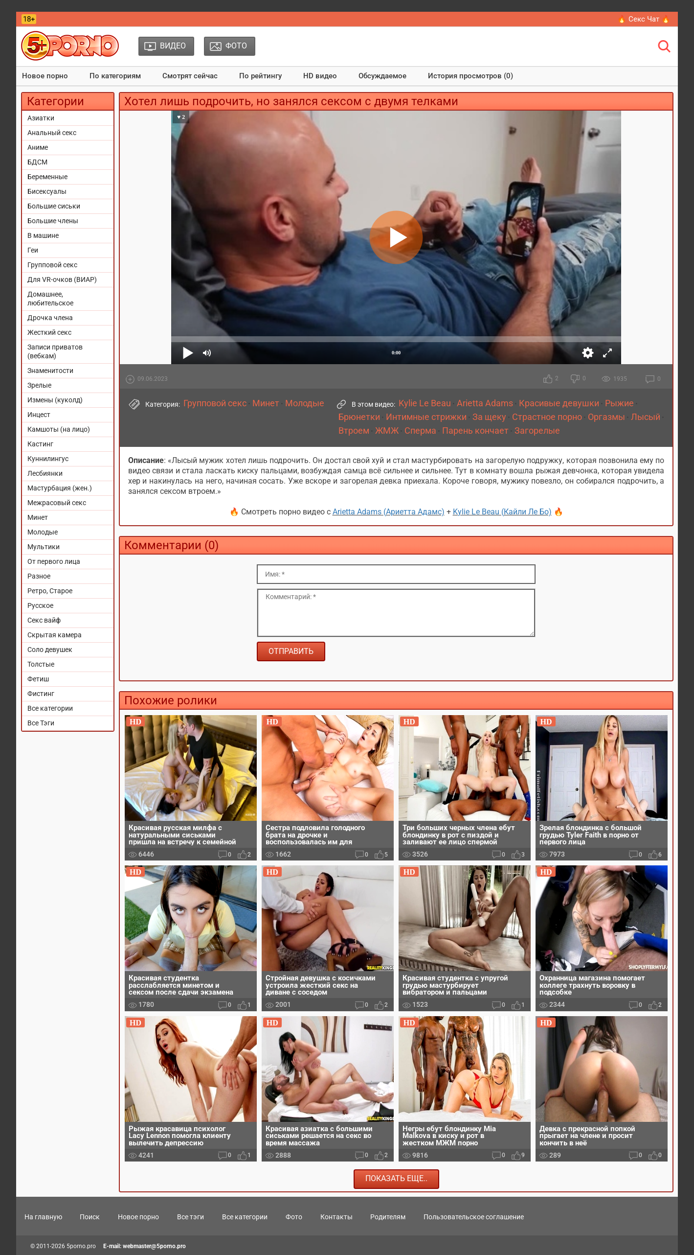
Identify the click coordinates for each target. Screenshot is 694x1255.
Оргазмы (606, 417)
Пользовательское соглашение (474, 1217)
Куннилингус (47, 459)
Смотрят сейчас (190, 75)
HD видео (320, 75)
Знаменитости (50, 370)
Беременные (47, 177)
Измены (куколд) (55, 400)
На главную (43, 1217)
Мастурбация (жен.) (59, 488)
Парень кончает (475, 431)
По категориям (115, 75)
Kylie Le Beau (425, 403)
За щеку (489, 417)
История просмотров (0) (470, 75)
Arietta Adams (485, 403)
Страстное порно (547, 417)
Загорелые (537, 431)
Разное (38, 576)
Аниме (37, 147)
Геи (32, 250)
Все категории (50, 708)
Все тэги (190, 1217)
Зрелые (39, 385)
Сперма (420, 431)
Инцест (38, 414)
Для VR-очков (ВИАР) (62, 279)
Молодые (42, 532)
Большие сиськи (53, 206)
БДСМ (37, 162)
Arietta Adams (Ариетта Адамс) (389, 511)
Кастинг (40, 444)
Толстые (40, 664)
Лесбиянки (45, 473)
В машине (43, 235)
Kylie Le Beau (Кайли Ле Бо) (502, 511)
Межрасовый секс (56, 503)
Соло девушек (49, 649)
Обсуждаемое (382, 75)
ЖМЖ (387, 431)
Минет (37, 517)
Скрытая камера (54, 635)
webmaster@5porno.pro (154, 1246)
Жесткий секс (49, 332)
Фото (294, 1217)
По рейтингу (260, 75)
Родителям (387, 1217)
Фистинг (40, 693)
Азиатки (40, 118)
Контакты (336, 1217)
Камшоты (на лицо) (58, 429)
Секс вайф (44, 620)
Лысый (645, 417)
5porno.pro (81, 1246)
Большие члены (52, 221)
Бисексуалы (47, 191)
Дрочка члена (50, 318)
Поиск (90, 1217)
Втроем (353, 431)
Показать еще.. (396, 1178)
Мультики (43, 547)
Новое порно (45, 75)
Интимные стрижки (426, 417)
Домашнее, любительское (50, 298)
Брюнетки (359, 417)
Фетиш (38, 679)
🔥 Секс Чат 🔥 (644, 19)
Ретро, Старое (49, 591)
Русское (40, 605)
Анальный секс (51, 133)
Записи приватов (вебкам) (55, 351)
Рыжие (619, 403)
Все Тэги (40, 723)
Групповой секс (52, 265)
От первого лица (53, 561)
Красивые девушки (559, 403)
